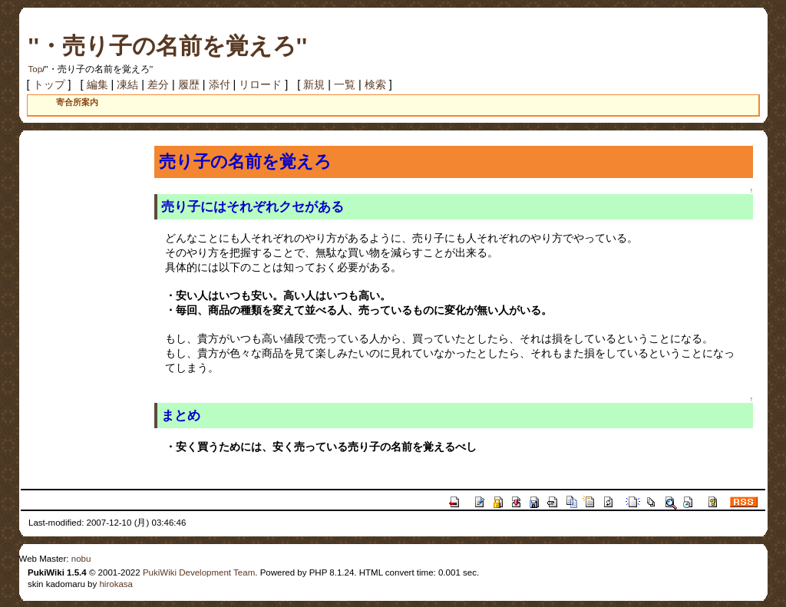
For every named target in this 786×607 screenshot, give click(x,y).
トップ (49, 84)
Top (35, 69)
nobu (81, 558)
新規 (314, 84)
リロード (260, 84)
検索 (375, 84)
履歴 (189, 84)
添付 (219, 84)
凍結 (127, 84)
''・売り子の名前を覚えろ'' (168, 45)
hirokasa (116, 584)
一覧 (344, 84)
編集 (97, 84)
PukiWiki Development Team (199, 572)
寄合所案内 (77, 102)
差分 (158, 84)
